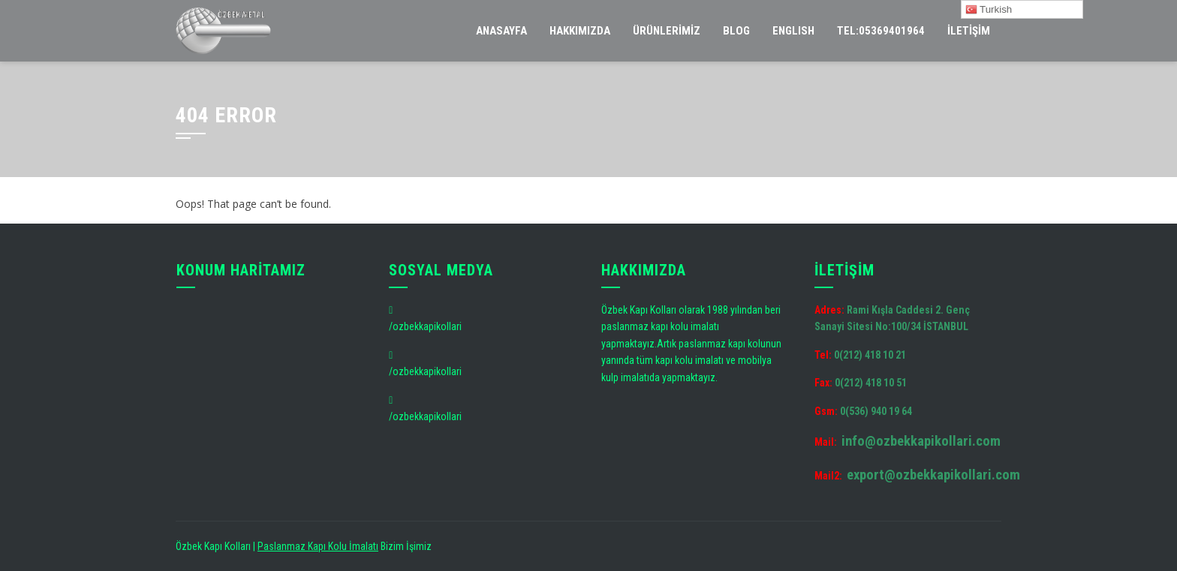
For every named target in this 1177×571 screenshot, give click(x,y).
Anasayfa (501, 31)
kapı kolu (669, 326)
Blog (736, 31)
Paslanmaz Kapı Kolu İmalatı (317, 546)
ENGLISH (793, 31)
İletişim (968, 31)
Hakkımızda (579, 31)
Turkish (989, 10)
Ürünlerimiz (666, 31)
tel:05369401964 (881, 31)
